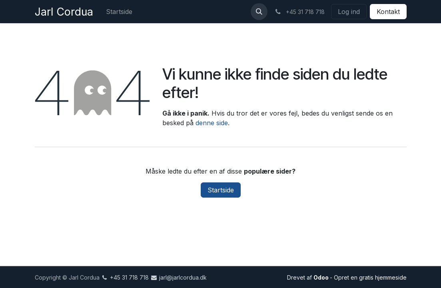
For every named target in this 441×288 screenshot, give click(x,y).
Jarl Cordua (64, 11)
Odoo (321, 277)
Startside (221, 190)
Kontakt (388, 12)
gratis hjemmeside (383, 277)
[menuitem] (119, 12)
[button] (259, 11)
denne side (212, 123)
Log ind (349, 12)
